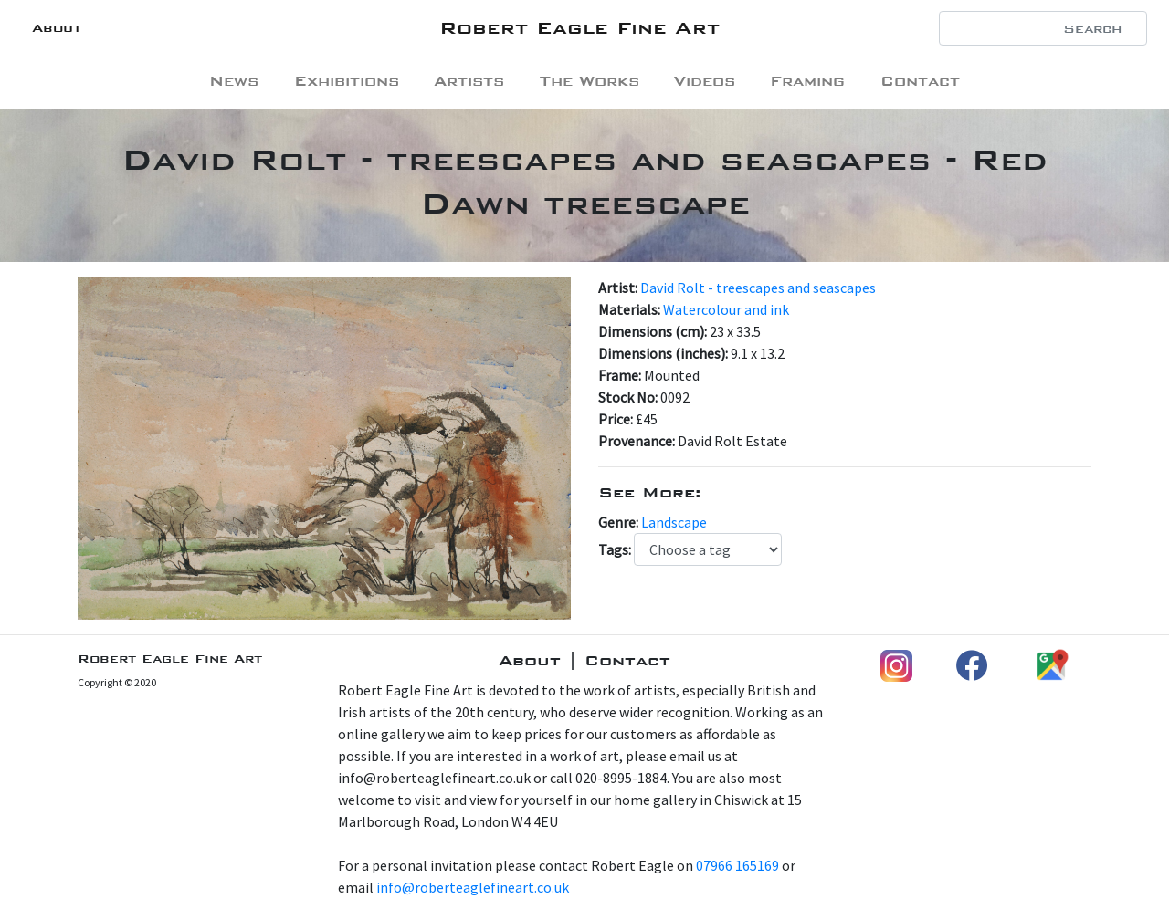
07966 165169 (737, 865)
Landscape (674, 522)
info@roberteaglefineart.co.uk (472, 887)
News (233, 80)
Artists (469, 80)
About (56, 28)
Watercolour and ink (726, 309)
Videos (704, 80)
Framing (807, 80)
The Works (589, 80)
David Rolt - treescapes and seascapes (758, 287)
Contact (920, 80)
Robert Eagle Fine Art (579, 27)
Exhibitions (346, 80)
